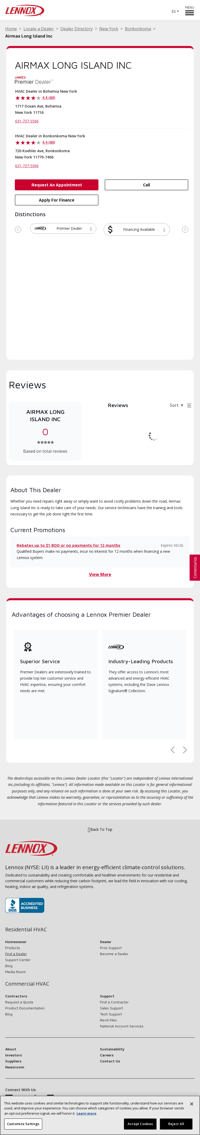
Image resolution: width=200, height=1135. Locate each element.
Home (11, 29)
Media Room (15, 971)
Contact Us (110, 1061)
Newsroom (14, 1067)
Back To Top (100, 829)
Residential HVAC (26, 929)
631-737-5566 (27, 121)
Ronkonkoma (138, 29)
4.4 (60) (48, 97)
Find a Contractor (114, 1002)
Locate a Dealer (38, 29)
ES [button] (174, 11)
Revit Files (108, 1020)
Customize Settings (23, 1125)
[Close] (191, 1105)
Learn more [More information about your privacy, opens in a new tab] (86, 1115)
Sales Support (111, 1008)
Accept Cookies (140, 1125)
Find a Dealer (16, 953)
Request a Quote (19, 1002)
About (10, 1049)
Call (146, 185)
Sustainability (112, 1049)
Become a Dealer (114, 953)
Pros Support (111, 947)
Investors (13, 1055)
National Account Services (121, 1026)
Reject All (176, 1125)
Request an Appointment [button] (57, 185)
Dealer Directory (76, 29)
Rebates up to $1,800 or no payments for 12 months (68, 545)
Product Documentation (25, 1008)
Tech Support (111, 1014)
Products (12, 947)
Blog (8, 965)
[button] (91, 228)
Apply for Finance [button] (56, 200)
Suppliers (13, 1061)
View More (100, 574)
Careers (107, 1055)
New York (108, 29)
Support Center (17, 959)
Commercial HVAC (27, 984)
